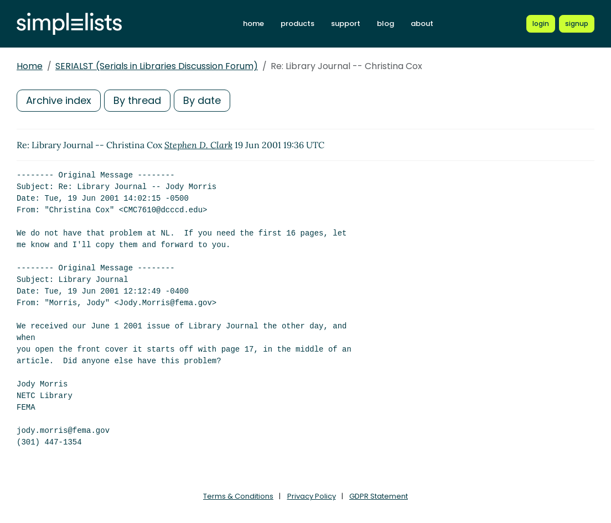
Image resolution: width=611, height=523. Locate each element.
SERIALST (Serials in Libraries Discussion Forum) (156, 66)
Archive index (58, 100)
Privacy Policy (311, 496)
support (345, 23)
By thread (137, 100)
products (297, 23)
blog (385, 23)
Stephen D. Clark (198, 144)
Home (30, 66)
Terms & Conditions (238, 496)
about (422, 23)
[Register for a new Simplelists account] (576, 24)
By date (202, 100)
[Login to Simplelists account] (540, 24)
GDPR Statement (378, 496)
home (253, 23)
